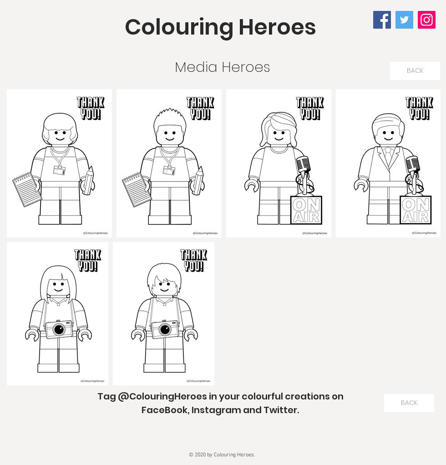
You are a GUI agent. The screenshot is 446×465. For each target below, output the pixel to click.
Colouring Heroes (220, 27)
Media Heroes (222, 67)
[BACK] (415, 71)
